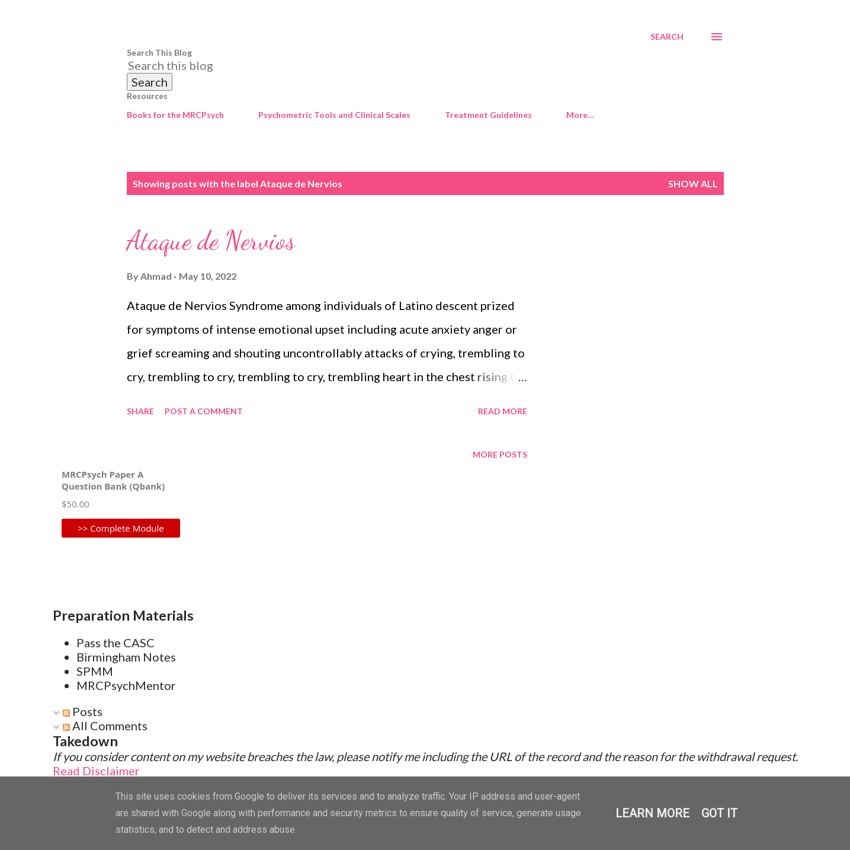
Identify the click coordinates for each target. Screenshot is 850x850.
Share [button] (140, 411)
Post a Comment (204, 411)
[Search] (667, 36)
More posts (500, 454)
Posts (82, 711)
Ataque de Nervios (211, 240)
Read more (502, 411)
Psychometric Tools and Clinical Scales (334, 115)
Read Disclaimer (96, 770)
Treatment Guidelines (488, 115)
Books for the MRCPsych (175, 115)
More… (580, 115)
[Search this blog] (411, 65)
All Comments (105, 725)
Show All (693, 183)
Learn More (652, 813)
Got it (719, 813)
